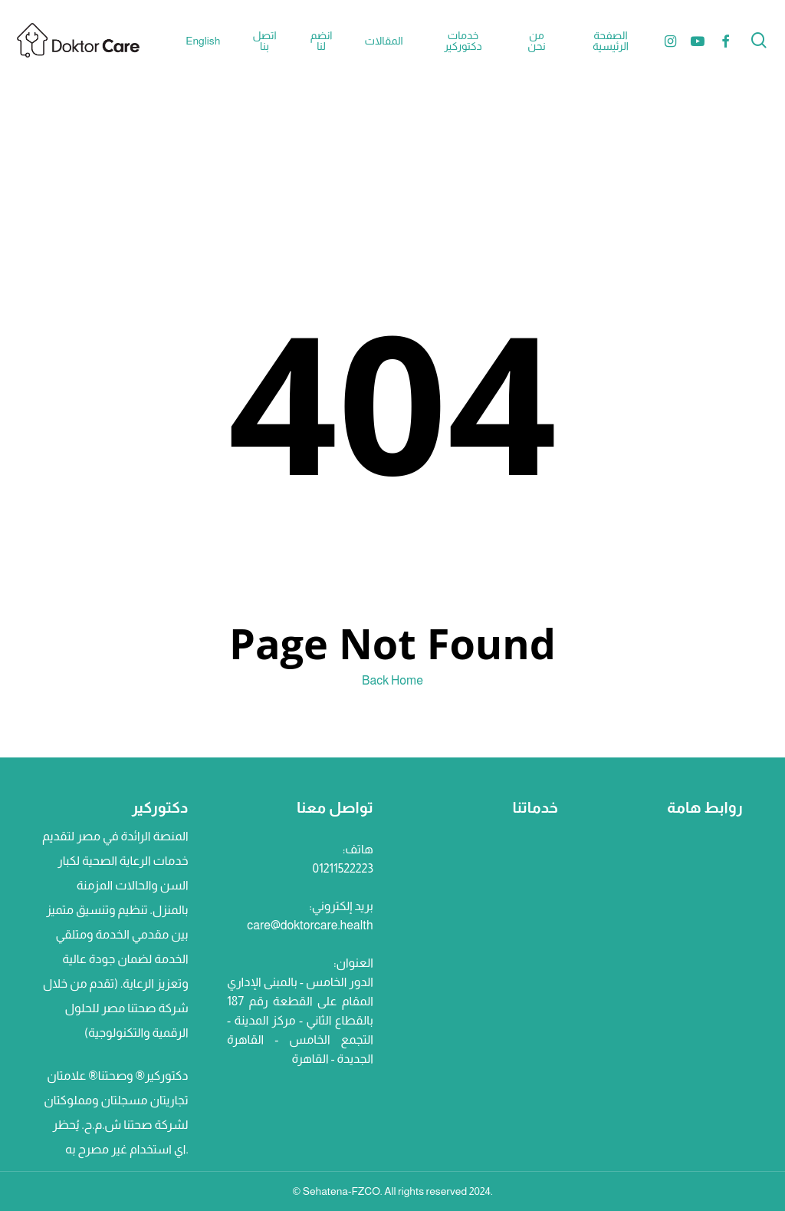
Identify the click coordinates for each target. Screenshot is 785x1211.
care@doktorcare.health (310, 925)
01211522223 (343, 868)
